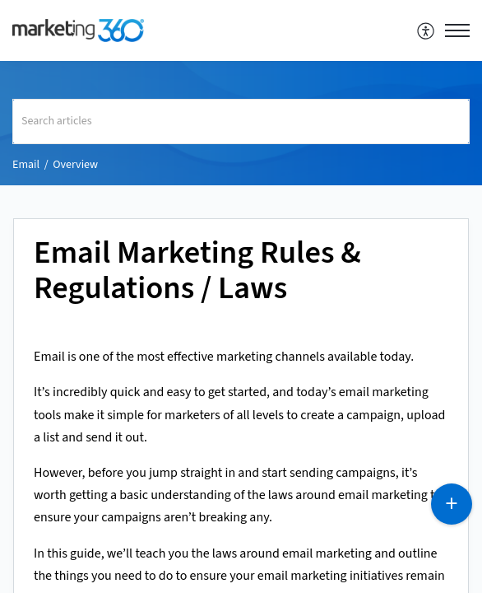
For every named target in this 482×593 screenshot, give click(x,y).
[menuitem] (426, 30)
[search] (241, 121)
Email (25, 164)
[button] (426, 30)
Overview (75, 164)
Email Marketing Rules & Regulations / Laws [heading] (197, 272)
